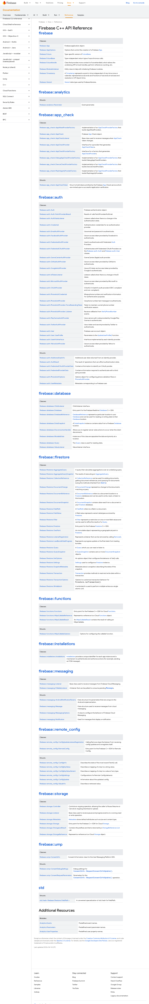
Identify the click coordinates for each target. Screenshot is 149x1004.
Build (26, 3)
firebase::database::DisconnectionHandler (55, 430)
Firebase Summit (78, 981)
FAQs (113, 992)
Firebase (42, 22)
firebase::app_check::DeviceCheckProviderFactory (58, 164)
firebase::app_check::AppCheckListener (54, 138)
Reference (58, 22)
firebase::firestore (54, 457)
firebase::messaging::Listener (50, 684)
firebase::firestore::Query (49, 548)
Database (103, 410)
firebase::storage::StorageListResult (53, 828)
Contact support (117, 977)
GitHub (36, 992)
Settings (78, 562)
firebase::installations (57, 643)
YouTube (75, 988)
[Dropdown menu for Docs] (74, 3)
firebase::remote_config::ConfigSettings (55, 775)
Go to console (138, 3)
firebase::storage (53, 793)
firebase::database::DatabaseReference (54, 414)
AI (34, 15)
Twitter (74, 985)
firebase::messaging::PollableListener (53, 688)
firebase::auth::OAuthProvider (51, 288)
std (41, 887)
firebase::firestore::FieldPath (50, 509)
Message (109, 688)
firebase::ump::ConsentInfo (50, 857)
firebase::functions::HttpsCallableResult (54, 620)
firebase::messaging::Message (51, 706)
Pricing (60, 3)
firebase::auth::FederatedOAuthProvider (55, 249)
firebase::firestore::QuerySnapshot (52, 552)
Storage (106, 824)
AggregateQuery (101, 474)
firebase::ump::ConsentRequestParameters (56, 875)
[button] (14, 18)
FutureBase (86, 54)
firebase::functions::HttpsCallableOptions (55, 634)
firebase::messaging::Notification (52, 719)
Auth (113, 242)
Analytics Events (46, 923)
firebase (46, 33)
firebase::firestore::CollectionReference (54, 478)
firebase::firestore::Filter (48, 520)
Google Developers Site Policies (96, 941)
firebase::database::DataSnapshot (52, 423)
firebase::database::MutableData (52, 436)
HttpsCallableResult (83, 620)
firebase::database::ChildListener (52, 406)
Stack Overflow (116, 981)
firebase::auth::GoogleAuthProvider (53, 268)
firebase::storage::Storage (49, 824)
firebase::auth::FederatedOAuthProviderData (56, 366)
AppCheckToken (88, 147)
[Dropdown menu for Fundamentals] (28, 15)
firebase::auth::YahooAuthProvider (52, 344)
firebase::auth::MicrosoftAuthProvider (54, 281)
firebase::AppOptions (47, 50)
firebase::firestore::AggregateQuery (53, 470)
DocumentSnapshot (84, 502)
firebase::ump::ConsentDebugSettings (54, 869)
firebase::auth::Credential (49, 225)
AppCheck (117, 138)
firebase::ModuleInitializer (49, 69)
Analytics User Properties (49, 931)
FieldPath (80, 509)
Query (78, 443)
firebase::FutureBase (47, 58)
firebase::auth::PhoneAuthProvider (52, 301)
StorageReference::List (111, 828)
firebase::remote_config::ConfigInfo (53, 763)
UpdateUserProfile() (105, 335)
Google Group (116, 985)
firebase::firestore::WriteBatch (51, 586)
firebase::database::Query (49, 443)
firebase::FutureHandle (48, 62)
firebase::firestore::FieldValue (50, 513)
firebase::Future (45, 54)
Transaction (79, 573)
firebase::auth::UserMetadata (50, 383)
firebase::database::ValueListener (52, 447)
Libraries (37, 988)
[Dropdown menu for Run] (41, 3)
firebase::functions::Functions (51, 611)
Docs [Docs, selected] (69, 3)
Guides (36, 977)
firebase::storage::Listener (49, 813)
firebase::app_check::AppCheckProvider (54, 145)
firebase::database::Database (51, 410)
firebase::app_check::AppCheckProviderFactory (57, 151)
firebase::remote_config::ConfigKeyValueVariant (58, 771)
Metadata (72, 819)
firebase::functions (55, 598)
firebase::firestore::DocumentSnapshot (54, 502)
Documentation (11, 10)
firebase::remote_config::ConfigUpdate (54, 779)
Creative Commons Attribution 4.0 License (101, 938)
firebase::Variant (46, 82)
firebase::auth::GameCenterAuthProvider (55, 257)
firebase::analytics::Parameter (51, 105)
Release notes (116, 988)
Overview (7, 15)
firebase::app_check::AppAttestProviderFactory (57, 127)
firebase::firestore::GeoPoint (50, 530)
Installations (71, 656)
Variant (67, 82)
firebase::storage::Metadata (50, 819)
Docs (49, 22)
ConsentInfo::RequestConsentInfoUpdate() (92, 871)
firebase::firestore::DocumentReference (54, 494)
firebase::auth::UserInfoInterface (52, 339)
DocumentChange (84, 487)
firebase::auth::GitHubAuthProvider (53, 262)
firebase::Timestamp (47, 73)
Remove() (117, 537)
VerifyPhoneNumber (109, 311)
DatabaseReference (80, 414)
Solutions (49, 3)
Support (82, 3)
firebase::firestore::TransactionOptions (54, 580)
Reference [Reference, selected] (69, 15)
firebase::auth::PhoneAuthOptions (52, 377)
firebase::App (45, 46)
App (100, 50)
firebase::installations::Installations (52, 656)
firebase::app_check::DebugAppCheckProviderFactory (60, 158)
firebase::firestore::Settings (50, 562)
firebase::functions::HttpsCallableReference (56, 615)
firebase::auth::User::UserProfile (51, 335)
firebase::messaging (56, 671)
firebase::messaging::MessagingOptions (54, 713)
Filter (78, 520)
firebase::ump (51, 844)
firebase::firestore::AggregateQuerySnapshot (56, 474)
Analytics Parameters (47, 927)
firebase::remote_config (59, 729)
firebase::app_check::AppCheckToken (54, 185)
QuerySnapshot (82, 552)
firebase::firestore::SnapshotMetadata (54, 567)
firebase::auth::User (112, 251)
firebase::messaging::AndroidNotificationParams (58, 700)
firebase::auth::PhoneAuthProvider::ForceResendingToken (61, 305)
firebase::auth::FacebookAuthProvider (54, 236)
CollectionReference (84, 478)
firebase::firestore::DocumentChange (54, 487)
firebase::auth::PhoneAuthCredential (53, 294)
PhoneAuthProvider (82, 379)
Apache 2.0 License (63, 941)
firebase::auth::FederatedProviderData (54, 370)
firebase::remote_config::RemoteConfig (54, 749)
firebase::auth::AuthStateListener (52, 218)
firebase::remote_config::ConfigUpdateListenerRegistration (62, 742)
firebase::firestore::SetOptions (51, 558)
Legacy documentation (119, 996)
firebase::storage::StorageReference (53, 834)
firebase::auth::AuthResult (49, 362)
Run (37, 3)
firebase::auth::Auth (47, 210)
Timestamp (70, 73)
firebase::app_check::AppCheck (51, 134)
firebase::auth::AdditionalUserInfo (52, 358)
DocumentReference (85, 494)
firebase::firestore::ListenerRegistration (54, 537)
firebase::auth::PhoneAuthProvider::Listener (56, 311)
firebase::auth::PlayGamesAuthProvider (54, 318)
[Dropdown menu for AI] (38, 15)
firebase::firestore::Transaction (51, 573)
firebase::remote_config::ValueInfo (53, 784)
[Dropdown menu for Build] (30, 3)
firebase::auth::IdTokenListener (51, 275)
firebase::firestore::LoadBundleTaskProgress (56, 541)
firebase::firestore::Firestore (50, 526)
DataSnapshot (79, 423)
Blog (127, 3)
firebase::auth (51, 197)
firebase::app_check (56, 115)
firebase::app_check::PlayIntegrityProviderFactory (58, 171)
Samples (80, 15)
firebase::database (55, 393)
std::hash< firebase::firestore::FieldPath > (54, 900)
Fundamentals (20, 15)
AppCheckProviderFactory (108, 127)
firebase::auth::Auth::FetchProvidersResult (55, 214)
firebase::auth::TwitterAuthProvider (53, 325)
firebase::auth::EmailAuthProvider (52, 231)
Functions (111, 611)
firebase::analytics (54, 92)
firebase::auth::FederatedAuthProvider (54, 242)
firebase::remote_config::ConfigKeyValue (55, 767)
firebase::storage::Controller (50, 806)
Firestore (78, 496)
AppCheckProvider (89, 154)
